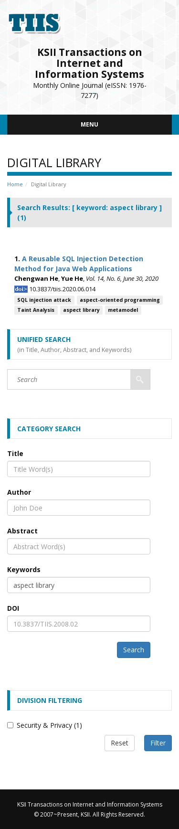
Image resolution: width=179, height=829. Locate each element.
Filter (158, 742)
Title (15, 453)
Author (19, 492)
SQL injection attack (44, 300)
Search (133, 649)
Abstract (22, 530)
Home (15, 184)
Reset (119, 742)
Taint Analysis (35, 310)
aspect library (81, 310)
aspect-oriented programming (120, 300)
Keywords (24, 569)
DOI (13, 608)
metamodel (123, 310)
